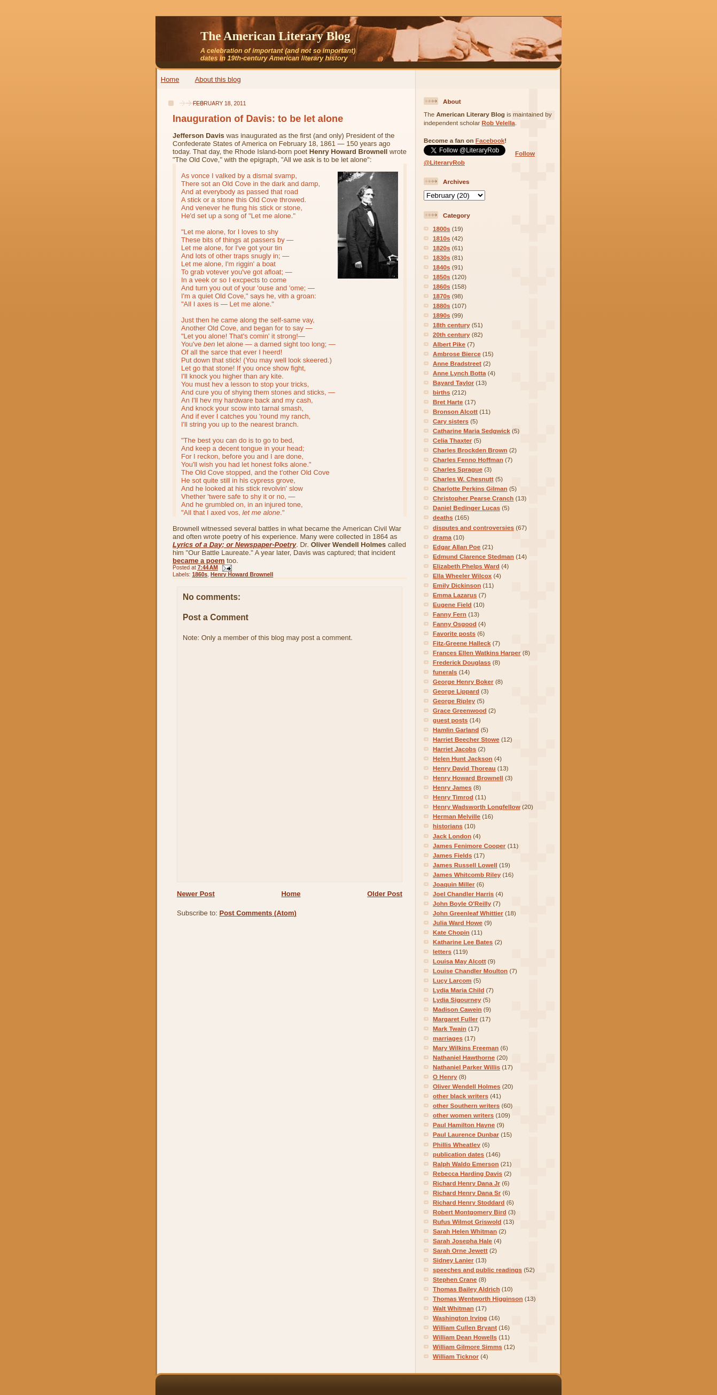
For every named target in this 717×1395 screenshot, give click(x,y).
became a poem (199, 561)
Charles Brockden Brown (470, 449)
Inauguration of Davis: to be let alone (258, 118)
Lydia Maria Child (458, 989)
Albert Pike (449, 344)
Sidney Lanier (453, 1260)
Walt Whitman (453, 1308)
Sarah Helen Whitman (465, 1231)
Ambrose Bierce (457, 353)
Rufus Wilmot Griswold (467, 1221)
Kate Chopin (451, 932)
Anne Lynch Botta (459, 372)
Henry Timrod (453, 796)
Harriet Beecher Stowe (466, 739)
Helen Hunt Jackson (463, 758)
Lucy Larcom (452, 980)
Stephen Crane (455, 1279)
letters (442, 951)
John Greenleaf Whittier (468, 913)
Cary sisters (451, 421)
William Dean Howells (465, 1337)
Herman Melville (456, 816)
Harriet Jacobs (454, 748)
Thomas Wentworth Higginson (478, 1298)
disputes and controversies (473, 527)
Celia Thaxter (452, 440)
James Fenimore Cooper (469, 845)
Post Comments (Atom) (258, 913)
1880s (441, 305)
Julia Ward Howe (457, 922)
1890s (441, 315)
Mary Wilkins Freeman (465, 1047)
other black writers (460, 1095)
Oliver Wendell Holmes (466, 1086)
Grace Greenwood (460, 710)
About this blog (218, 79)
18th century (451, 324)
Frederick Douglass (461, 662)
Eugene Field (452, 604)
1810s (441, 238)
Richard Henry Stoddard (468, 1202)
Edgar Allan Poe (456, 546)
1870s (441, 295)
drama (442, 537)
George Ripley (454, 700)
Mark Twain (449, 1028)
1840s (441, 267)
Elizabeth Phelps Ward (466, 565)
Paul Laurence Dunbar (466, 1134)
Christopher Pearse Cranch (473, 498)
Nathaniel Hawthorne (464, 1057)
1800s (441, 228)
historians (448, 825)
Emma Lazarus (455, 594)
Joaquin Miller (454, 884)
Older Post (384, 894)
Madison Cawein (457, 1009)
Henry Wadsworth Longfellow (476, 806)
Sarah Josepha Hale (462, 1240)
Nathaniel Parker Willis (466, 1066)
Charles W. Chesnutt (463, 478)
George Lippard (456, 691)
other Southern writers (466, 1105)
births (441, 392)
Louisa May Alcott (459, 961)
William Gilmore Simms (467, 1346)
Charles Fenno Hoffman (468, 459)
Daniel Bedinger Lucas (466, 507)
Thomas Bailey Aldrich (466, 1288)
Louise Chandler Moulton (470, 970)
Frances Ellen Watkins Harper (477, 652)
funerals (445, 671)
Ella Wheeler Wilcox (462, 575)
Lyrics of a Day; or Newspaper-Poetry (234, 545)
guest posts (450, 719)
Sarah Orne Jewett (460, 1250)
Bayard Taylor (453, 382)
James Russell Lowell (465, 864)
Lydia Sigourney (457, 999)
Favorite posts (454, 633)
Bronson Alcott (455, 411)
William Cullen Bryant (465, 1327)
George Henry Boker (463, 681)
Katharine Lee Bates (463, 941)
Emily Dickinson (457, 585)
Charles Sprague (457, 469)
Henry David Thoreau (464, 768)
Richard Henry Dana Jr (466, 1183)
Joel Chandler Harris (463, 893)
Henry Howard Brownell (242, 574)
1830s (441, 257)
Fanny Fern (449, 614)
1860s (199, 574)
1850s (441, 276)
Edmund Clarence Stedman (473, 556)
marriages (448, 1038)
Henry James (452, 787)
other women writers (463, 1115)
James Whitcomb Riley (467, 874)
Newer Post (196, 894)
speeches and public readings (477, 1269)
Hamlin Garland (456, 729)
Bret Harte (448, 401)
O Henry (445, 1076)
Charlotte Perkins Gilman (470, 488)
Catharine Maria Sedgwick (471, 430)
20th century (451, 334)
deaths (443, 517)
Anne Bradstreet (457, 363)
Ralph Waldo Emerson (466, 1163)
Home (170, 79)
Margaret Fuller (455, 1018)
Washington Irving (460, 1317)
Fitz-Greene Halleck (461, 642)
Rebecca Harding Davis (467, 1173)
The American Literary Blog (275, 36)
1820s (441, 247)
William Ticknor (456, 1356)
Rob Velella (498, 122)
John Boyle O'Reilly (462, 903)
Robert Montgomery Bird (469, 1211)
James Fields (452, 855)
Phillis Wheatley (456, 1144)
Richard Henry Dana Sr (467, 1192)
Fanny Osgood (455, 623)
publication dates (458, 1154)
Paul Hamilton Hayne (464, 1124)
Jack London (452, 836)
